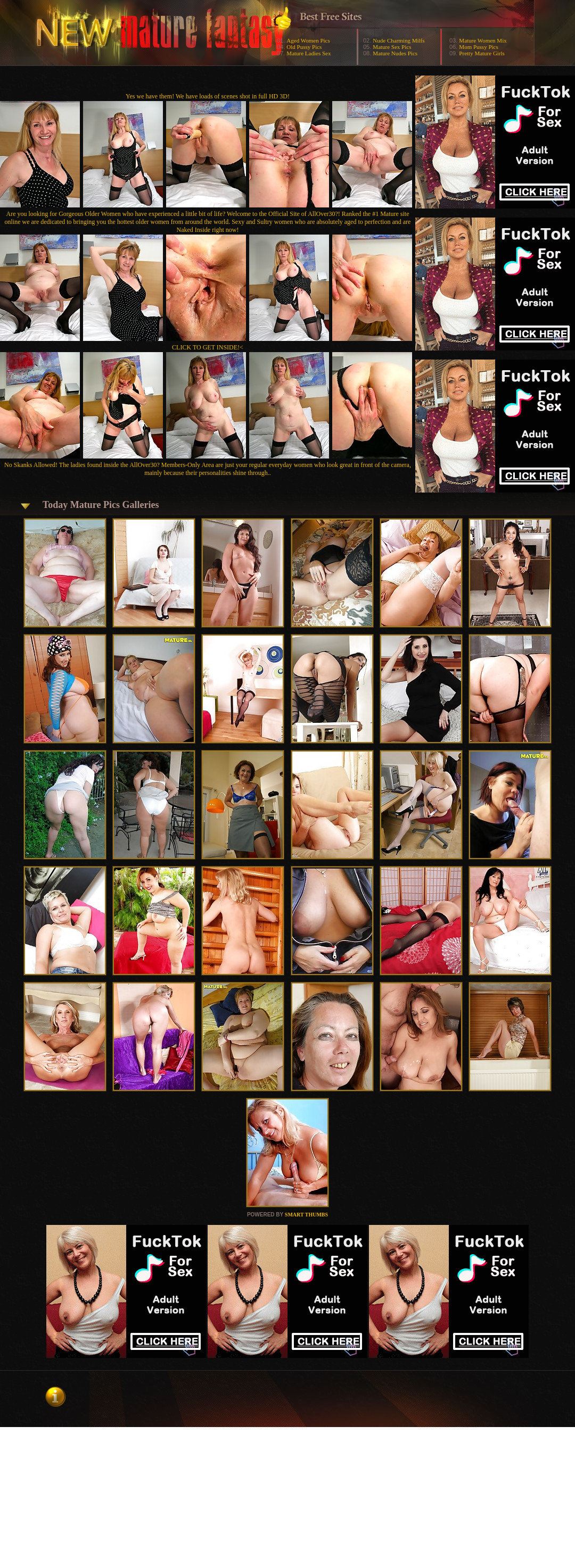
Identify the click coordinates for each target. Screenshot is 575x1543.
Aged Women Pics (308, 40)
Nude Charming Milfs (398, 40)
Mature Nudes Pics (395, 53)
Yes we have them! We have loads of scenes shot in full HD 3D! (208, 96)
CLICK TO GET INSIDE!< (207, 347)
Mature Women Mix (482, 40)
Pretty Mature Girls (482, 53)
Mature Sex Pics (392, 47)
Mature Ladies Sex (308, 53)
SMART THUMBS (306, 1214)
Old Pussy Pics (304, 47)
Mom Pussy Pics (478, 47)
